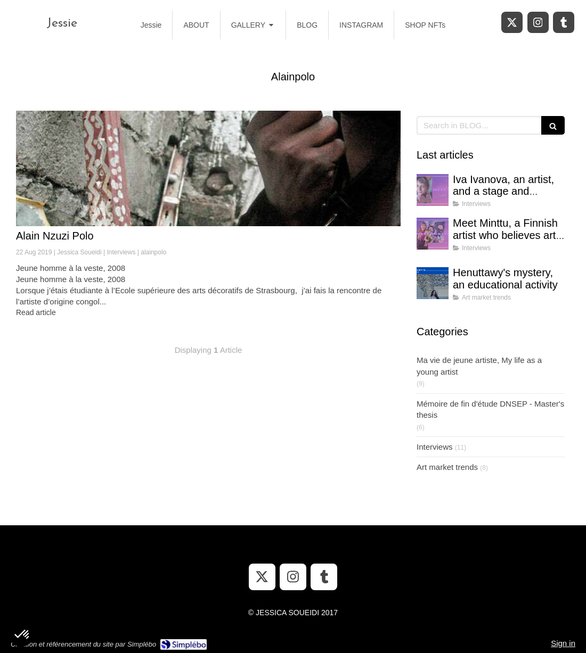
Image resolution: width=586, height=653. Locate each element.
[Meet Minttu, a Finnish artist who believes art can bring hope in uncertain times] (433, 234)
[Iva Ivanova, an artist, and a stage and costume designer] (433, 190)
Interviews (435, 446)
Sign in (563, 643)
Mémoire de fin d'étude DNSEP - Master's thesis (490, 409)
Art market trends (447, 467)
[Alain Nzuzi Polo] (208, 168)
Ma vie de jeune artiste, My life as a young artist (479, 366)
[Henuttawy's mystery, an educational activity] (433, 283)
